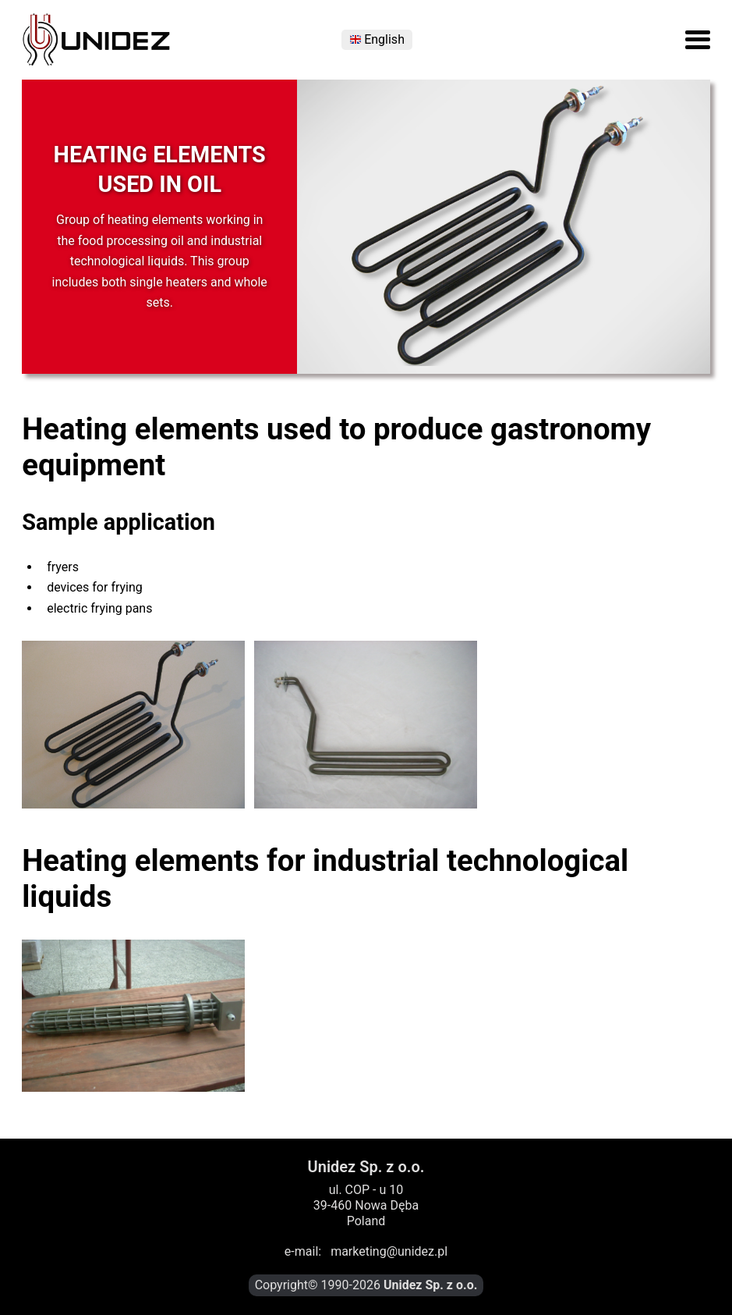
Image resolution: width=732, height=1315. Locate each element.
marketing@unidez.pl (389, 1251)
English (384, 40)
